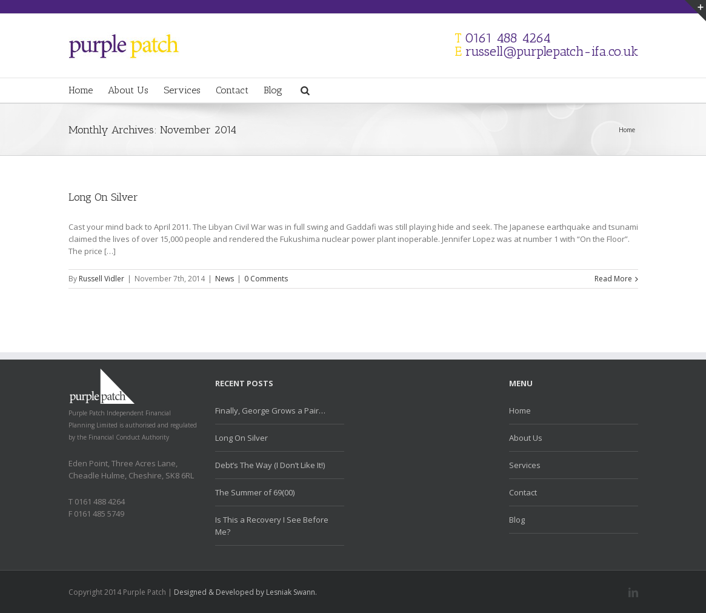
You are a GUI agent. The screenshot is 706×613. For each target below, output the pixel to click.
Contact (232, 90)
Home (80, 90)
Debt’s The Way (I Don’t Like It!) (270, 465)
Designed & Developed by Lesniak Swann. (245, 592)
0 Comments (266, 278)
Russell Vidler (101, 278)
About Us (128, 90)
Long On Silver (103, 197)
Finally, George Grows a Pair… (270, 410)
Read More (613, 278)
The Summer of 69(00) (255, 492)
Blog (273, 90)
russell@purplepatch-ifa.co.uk (551, 51)
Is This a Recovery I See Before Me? (271, 525)
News (224, 278)
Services (182, 90)
